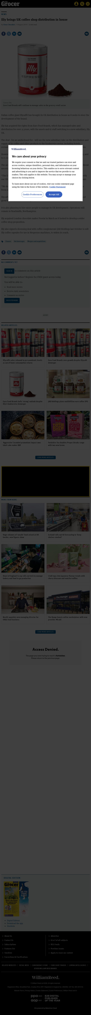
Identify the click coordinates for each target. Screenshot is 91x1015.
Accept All (54, 194)
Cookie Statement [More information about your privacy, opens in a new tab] (57, 186)
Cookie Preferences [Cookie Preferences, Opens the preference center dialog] (32, 194)
